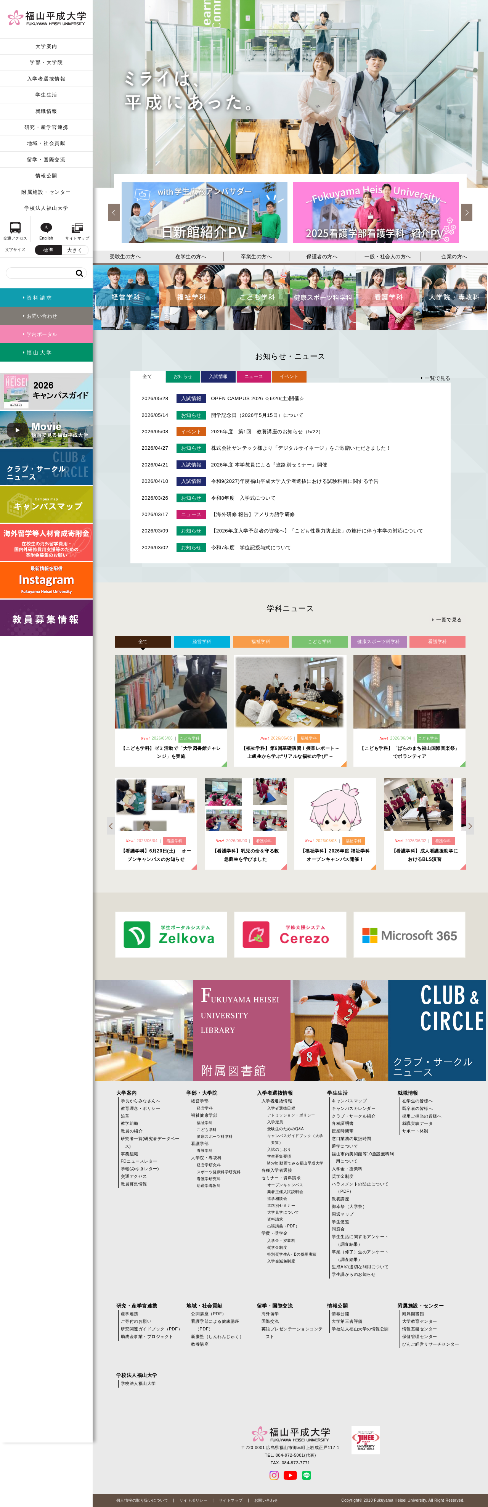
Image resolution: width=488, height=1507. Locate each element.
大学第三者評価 (347, 1321)
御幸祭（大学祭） (349, 1206)
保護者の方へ (322, 256)
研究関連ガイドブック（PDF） (152, 1329)
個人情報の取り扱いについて (142, 1500)
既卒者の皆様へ (417, 1108)
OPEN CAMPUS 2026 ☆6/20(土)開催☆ (258, 398)
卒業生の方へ (256, 256)
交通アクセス (134, 1176)
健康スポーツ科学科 (215, 1136)
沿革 (125, 1116)
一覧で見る (438, 378)
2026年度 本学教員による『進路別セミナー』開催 (269, 465)
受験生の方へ (125, 256)
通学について (345, 1146)
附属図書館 (413, 1313)
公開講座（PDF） (208, 1313)
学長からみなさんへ (141, 1100)
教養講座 (340, 1199)
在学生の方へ (190, 256)
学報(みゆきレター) (140, 1168)
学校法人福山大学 (46, 208)
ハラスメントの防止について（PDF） (360, 1188)
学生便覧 (340, 1221)
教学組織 (129, 1123)
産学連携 (129, 1313)
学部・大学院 (46, 62)
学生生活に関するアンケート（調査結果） (360, 1240)
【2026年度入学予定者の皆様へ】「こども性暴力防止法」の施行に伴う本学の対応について (317, 531)
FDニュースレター (139, 1161)
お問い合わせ (266, 1500)
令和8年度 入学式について (243, 498)
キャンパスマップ (349, 1100)
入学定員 (275, 1122)
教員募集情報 (134, 1184)
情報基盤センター (419, 1329)
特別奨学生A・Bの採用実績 (292, 1254)
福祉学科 (205, 1123)
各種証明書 (343, 1123)
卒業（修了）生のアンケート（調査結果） (360, 1256)
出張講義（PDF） (283, 1226)
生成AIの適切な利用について (360, 1266)
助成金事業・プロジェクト (147, 1336)
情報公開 (46, 176)
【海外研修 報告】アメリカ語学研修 (253, 514)
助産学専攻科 (209, 1186)
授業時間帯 (343, 1131)
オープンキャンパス (285, 1185)
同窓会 (338, 1229)
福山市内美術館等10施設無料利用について (363, 1158)
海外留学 (270, 1313)
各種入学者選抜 (277, 1170)
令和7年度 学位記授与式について (251, 547)
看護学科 (205, 1150)
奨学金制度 (277, 1247)
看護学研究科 (209, 1179)
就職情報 (46, 111)
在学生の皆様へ (417, 1100)
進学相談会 (277, 1199)
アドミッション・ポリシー (291, 1115)
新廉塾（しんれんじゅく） (217, 1336)
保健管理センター (419, 1336)
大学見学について (283, 1212)
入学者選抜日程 (281, 1108)
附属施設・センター (46, 192)
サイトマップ (231, 1500)
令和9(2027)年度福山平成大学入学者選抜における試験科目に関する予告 (295, 481)
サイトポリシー (194, 1500)
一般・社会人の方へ (387, 256)
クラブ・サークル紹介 (354, 1116)
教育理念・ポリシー (141, 1108)
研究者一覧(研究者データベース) (150, 1142)
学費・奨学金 (275, 1233)
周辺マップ (343, 1214)
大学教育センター (419, 1321)
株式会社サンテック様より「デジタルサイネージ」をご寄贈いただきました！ (301, 448)
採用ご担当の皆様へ (422, 1116)
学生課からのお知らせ (354, 1274)
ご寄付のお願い (136, 1321)
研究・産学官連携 (46, 127)
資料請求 (275, 1219)
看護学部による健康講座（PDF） (215, 1325)
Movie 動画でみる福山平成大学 (295, 1163)
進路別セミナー (281, 1205)
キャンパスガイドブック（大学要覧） (295, 1139)
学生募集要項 (279, 1156)
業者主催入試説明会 (285, 1192)
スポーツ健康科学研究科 (219, 1172)
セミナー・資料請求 (281, 1178)
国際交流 (270, 1321)
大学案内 (46, 46)
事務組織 (129, 1154)
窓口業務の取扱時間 (351, 1138)
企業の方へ (454, 256)
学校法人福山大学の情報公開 (360, 1329)
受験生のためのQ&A (285, 1129)
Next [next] (466, 212)
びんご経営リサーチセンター (430, 1344)
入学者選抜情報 (46, 79)
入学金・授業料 (281, 1240)
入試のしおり (279, 1149)
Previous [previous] (114, 212)
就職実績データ (417, 1123)
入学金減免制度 (281, 1261)
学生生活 (46, 95)
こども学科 (207, 1129)
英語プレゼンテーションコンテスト (292, 1333)
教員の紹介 (132, 1131)
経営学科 (205, 1108)
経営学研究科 (209, 1165)
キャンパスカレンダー (354, 1108)
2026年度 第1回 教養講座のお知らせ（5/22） (267, 431)
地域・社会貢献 (46, 143)
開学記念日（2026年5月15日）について (257, 415)
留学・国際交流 (46, 159)
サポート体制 (415, 1131)
